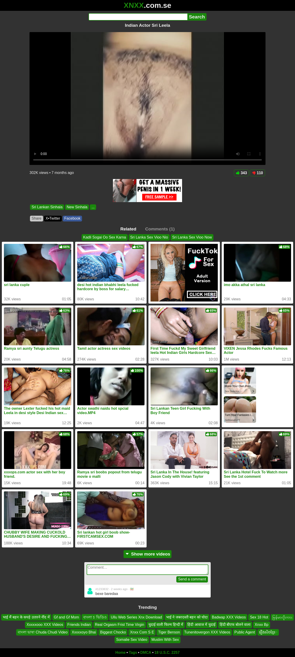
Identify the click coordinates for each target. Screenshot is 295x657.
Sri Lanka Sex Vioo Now (192, 237)
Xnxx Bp (261, 625)
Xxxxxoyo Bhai (84, 632)
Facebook (72, 218)
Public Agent (244, 632)
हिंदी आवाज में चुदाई (201, 625)
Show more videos (147, 554)
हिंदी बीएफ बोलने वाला (235, 625)
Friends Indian (79, 625)
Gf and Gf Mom (66, 617)
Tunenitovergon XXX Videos (207, 632)
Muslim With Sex (165, 640)
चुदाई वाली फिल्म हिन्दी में (165, 625)
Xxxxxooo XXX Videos (45, 625)
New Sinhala (77, 207)
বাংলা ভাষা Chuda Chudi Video (43, 632)
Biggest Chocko (113, 632)
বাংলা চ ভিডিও (95, 617)
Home (120, 652)
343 (241, 173)
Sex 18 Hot (259, 617)
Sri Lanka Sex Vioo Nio (149, 237)
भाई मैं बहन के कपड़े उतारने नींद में (26, 617)
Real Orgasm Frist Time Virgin (119, 625)
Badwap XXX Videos (229, 617)
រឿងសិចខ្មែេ (268, 632)
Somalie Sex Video (131, 640)
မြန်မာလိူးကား (282, 617)
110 (257, 173)
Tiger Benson (169, 632)
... (92, 207)
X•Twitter (53, 218)
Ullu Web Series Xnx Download (136, 617)
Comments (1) (160, 229)
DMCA (145, 652)
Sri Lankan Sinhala (47, 207)
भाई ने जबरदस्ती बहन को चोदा (187, 617)
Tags (133, 652)
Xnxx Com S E (142, 632)
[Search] (137, 17)
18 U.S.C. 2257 (167, 652)
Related (128, 229)
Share (36, 218)
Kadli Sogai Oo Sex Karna (104, 237)
